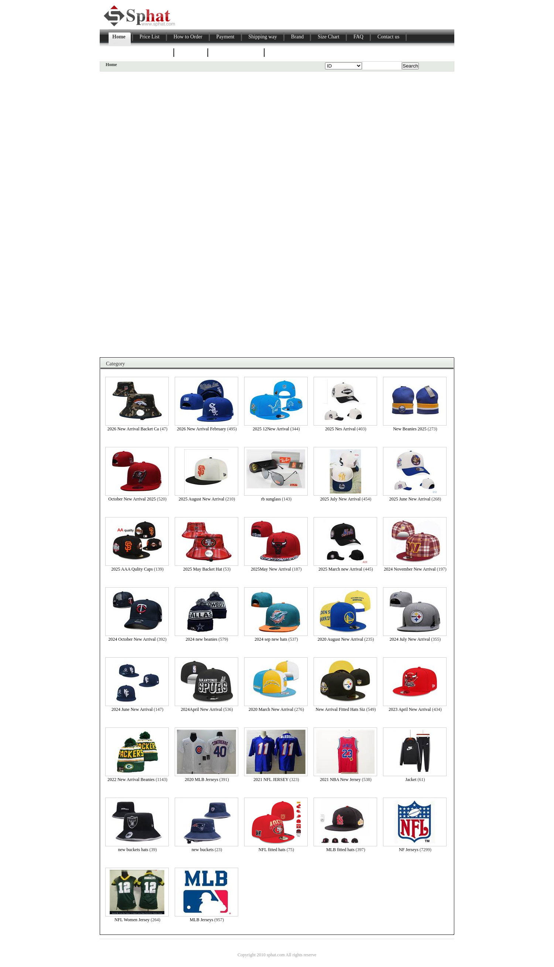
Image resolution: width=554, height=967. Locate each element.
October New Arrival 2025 (131, 499)
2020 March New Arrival (271, 709)
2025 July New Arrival (340, 499)
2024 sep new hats (270, 639)
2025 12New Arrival (271, 428)
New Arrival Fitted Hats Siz (340, 709)
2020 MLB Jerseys (201, 779)
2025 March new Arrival (340, 569)
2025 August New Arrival (202, 499)
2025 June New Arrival (410, 499)
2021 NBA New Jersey (340, 779)
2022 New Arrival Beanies (131, 779)
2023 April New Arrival (410, 709)
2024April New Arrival (201, 709)
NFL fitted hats (272, 849)
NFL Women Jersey (132, 919)
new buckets (203, 849)
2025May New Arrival (271, 569)
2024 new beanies (202, 639)
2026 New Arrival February (201, 428)
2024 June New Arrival (132, 709)
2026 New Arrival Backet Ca (133, 428)
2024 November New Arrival (409, 569)
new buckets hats (133, 849)
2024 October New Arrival (131, 639)
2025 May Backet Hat (202, 569)
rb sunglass (271, 499)
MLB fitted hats (340, 849)
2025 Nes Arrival (340, 428)
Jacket (411, 779)
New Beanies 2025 (410, 428)
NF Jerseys (408, 849)
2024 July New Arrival (410, 639)
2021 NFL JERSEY (270, 779)
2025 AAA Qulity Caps (132, 569)
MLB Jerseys (201, 919)
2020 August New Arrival (340, 639)
